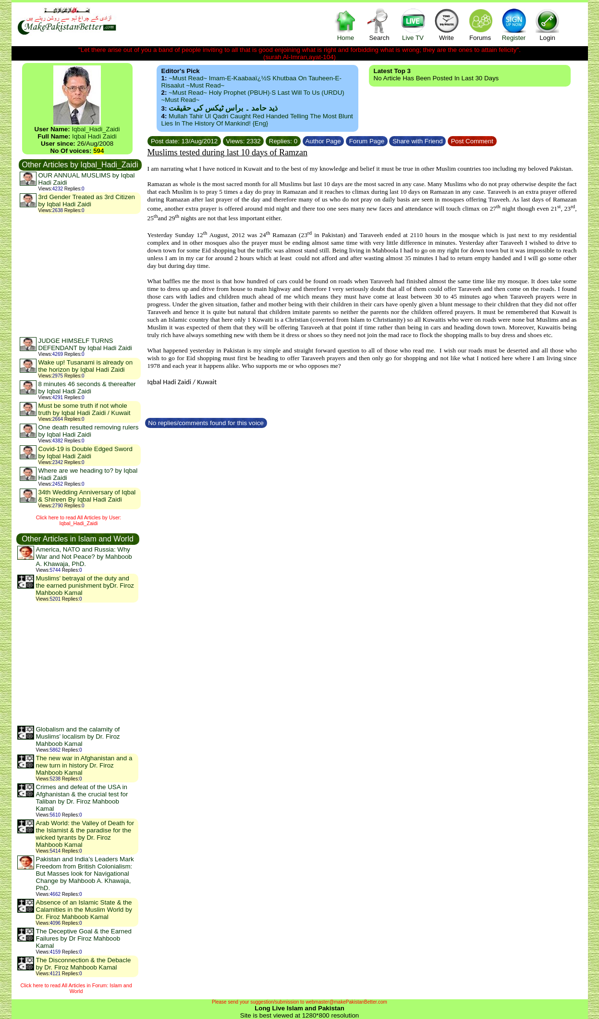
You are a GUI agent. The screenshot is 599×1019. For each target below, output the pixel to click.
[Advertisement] (80, 275)
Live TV (413, 24)
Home (346, 24)
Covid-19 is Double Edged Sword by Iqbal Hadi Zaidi (85, 452)
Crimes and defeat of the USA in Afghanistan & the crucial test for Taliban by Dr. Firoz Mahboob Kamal (82, 797)
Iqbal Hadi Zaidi (94, 136)
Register (514, 24)
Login (548, 24)
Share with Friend (417, 141)
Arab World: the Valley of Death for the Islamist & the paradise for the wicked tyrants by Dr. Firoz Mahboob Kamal (85, 833)
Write (447, 24)
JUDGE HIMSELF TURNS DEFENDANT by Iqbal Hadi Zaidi (85, 344)
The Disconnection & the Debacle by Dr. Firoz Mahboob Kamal (83, 963)
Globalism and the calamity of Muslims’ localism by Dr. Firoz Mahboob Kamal (78, 736)
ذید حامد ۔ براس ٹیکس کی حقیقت (223, 108)
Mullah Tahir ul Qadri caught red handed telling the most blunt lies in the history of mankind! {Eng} (257, 120)
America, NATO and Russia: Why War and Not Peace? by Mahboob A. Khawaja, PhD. (84, 556)
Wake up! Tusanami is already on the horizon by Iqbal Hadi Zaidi (85, 366)
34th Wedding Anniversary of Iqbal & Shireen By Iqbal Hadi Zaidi (87, 496)
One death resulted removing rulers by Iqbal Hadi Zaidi (88, 431)
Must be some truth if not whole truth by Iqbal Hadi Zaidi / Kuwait (84, 409)
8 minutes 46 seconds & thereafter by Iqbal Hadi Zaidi (87, 387)
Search (379, 24)
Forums (480, 24)
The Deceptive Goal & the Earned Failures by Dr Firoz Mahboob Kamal (84, 938)
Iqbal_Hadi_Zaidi (96, 129)
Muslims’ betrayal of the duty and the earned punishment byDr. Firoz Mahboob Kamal (85, 585)
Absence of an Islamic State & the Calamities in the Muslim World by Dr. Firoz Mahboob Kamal (84, 909)
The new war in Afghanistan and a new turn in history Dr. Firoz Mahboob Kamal (84, 765)
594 (98, 150)
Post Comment (472, 141)
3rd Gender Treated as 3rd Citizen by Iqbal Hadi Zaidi (86, 200)
